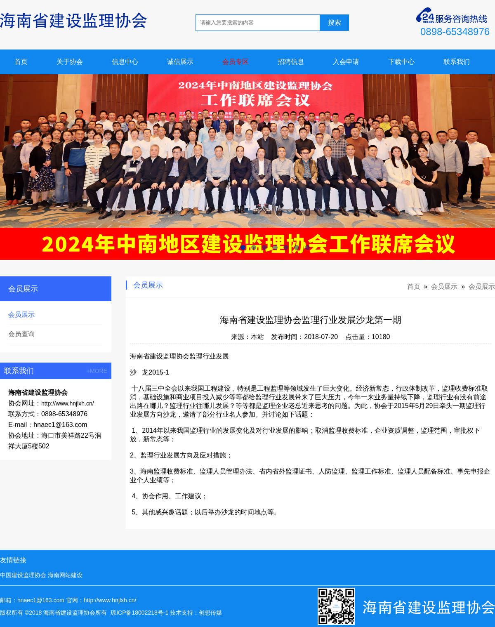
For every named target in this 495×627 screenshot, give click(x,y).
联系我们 (456, 61)
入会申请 (346, 61)
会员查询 (21, 333)
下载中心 (401, 61)
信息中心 (125, 61)
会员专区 (235, 61)
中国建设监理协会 (23, 575)
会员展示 (21, 314)
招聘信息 (291, 61)
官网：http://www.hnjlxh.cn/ (101, 600)
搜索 (334, 22)
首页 (21, 61)
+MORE (97, 371)
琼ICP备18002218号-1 (139, 612)
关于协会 (70, 61)
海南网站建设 (65, 575)
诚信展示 (180, 61)
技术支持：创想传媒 (196, 612)
